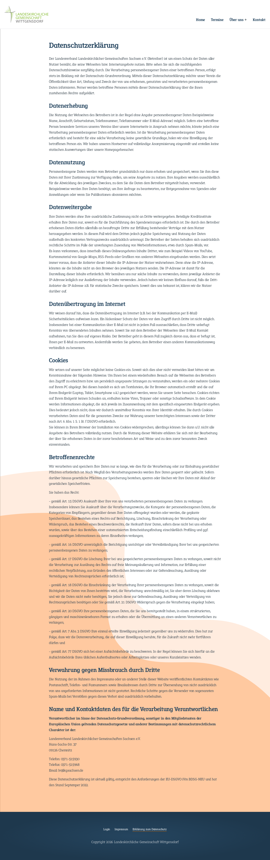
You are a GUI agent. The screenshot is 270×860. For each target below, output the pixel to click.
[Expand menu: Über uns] (245, 19)
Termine (217, 19)
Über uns (236, 19)
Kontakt (259, 19)
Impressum (121, 829)
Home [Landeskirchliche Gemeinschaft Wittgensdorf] (200, 19)
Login (106, 829)
